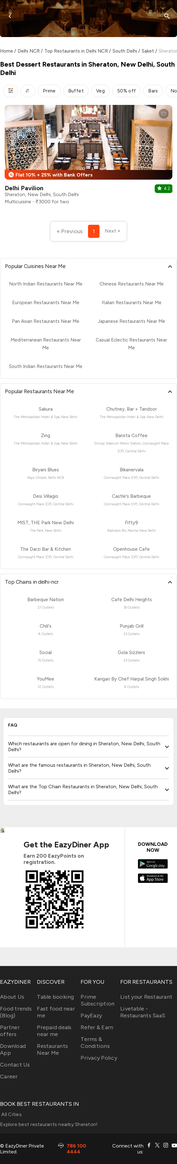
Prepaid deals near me (54, 1031)
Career (9, 1076)
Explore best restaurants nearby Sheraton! (49, 1124)
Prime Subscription (97, 1000)
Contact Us (15, 1064)
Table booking (55, 996)
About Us (12, 996)
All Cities (11, 1114)
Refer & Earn (97, 1027)
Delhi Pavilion (24, 188)
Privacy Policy (99, 1057)
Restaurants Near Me (52, 1049)
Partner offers (10, 1031)
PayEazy (91, 1015)
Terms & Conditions (95, 1042)
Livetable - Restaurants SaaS (142, 1012)
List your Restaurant (146, 996)
